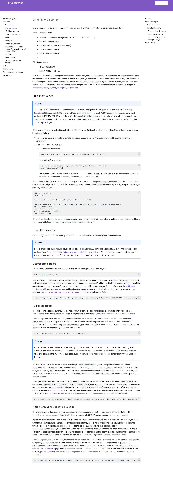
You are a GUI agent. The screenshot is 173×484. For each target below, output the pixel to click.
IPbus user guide (9, 19)
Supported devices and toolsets (13, 62)
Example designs (11, 28)
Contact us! (7, 75)
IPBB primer (9, 54)
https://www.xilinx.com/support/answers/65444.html (113, 314)
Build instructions (12, 31)
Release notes (10, 57)
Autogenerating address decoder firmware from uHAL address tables (15, 49)
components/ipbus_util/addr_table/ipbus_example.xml (55, 88)
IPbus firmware (19, 8)
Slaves (7, 37)
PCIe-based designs (155, 34)
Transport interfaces (12, 44)
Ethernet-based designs (157, 31)
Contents (148, 19)
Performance (8, 69)
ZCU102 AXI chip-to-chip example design (157, 39)
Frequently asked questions (13, 72)
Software (6, 66)
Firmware (6, 22)
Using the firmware (13, 34)
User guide (7, 8)
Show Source (150, 43)
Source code (9, 25)
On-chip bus (9, 41)
